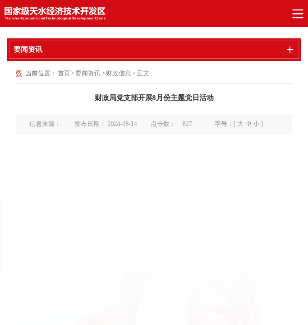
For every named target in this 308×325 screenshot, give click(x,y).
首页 (64, 73)
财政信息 (118, 73)
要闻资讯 (88, 73)
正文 (143, 73)
